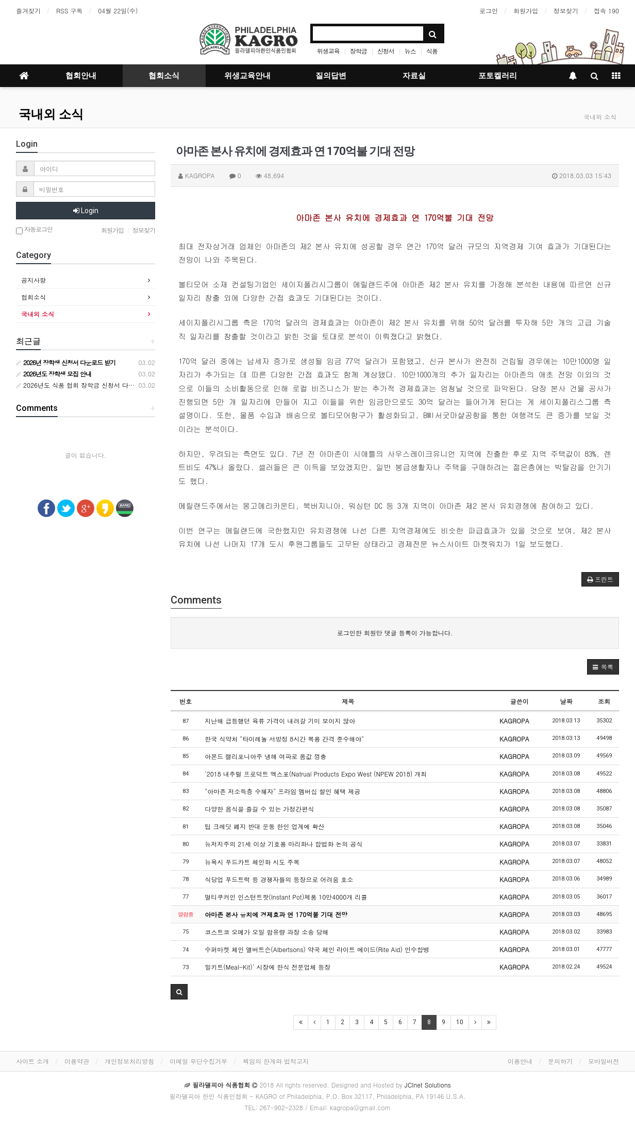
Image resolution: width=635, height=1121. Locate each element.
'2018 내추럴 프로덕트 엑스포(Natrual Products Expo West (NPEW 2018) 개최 (316, 773)
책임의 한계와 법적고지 (276, 1061)
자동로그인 (34, 230)
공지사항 (33, 279)
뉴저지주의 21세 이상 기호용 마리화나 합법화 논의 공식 (283, 843)
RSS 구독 (69, 10)
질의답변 (330, 75)
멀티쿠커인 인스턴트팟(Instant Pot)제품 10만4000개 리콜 (286, 896)
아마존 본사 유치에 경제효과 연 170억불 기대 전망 (276, 914)
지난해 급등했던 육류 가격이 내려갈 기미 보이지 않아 (280, 720)
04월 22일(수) (118, 10)
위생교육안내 (247, 75)
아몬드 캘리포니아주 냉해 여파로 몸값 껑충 (265, 756)
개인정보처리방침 (129, 1061)
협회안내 (80, 75)
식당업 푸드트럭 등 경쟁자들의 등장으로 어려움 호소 (279, 879)
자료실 (414, 75)
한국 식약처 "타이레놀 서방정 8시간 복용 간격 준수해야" (284, 738)
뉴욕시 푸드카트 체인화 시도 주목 (252, 861)
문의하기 (560, 1061)
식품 (432, 50)
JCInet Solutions (428, 1084)
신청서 (385, 50)
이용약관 (76, 1061)
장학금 (358, 50)
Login (85, 210)
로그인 (488, 10)
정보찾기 (566, 10)
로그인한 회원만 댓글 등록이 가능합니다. (395, 632)
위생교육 (328, 50)
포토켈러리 (497, 75)
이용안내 (520, 1061)
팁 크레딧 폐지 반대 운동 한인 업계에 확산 (264, 826)
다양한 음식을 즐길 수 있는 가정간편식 (259, 808)
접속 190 (606, 10)
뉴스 (410, 50)
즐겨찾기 (28, 10)
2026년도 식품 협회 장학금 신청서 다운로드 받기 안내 (96, 385)
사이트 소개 (32, 1061)
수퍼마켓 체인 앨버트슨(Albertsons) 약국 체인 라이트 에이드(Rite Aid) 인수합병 (317, 949)
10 (459, 1022)
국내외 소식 (51, 114)
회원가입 (525, 10)
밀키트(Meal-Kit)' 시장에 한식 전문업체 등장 (267, 966)
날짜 (566, 701)
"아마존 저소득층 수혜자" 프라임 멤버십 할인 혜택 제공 (282, 791)
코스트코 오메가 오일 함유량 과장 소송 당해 (266, 931)
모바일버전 (603, 1061)
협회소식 (163, 75)
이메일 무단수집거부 (198, 1061)
